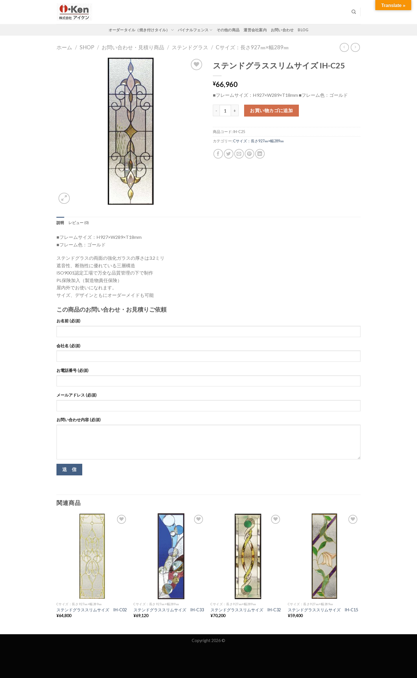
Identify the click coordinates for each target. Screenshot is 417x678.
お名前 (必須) (68, 320)
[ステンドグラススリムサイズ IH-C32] (246, 556)
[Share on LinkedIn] (260, 154)
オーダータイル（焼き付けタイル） (141, 30)
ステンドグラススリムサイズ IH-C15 (323, 609)
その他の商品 (228, 30)
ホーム (64, 47)
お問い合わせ (282, 30)
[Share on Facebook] (218, 154)
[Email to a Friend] (239, 154)
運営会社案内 (255, 30)
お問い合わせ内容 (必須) (78, 419)
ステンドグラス (190, 47)
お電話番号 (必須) (72, 370)
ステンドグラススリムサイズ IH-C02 (91, 609)
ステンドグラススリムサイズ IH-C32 (246, 609)
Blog (303, 30)
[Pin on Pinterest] (249, 154)
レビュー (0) (78, 222)
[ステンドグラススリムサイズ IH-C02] (92, 556)
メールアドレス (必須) (76, 394)
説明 (60, 222)
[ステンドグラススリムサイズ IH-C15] (323, 556)
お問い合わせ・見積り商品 (133, 47)
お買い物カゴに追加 (271, 110)
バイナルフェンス (195, 30)
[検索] (354, 11)
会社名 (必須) (68, 345)
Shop (87, 47)
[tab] (60, 222)
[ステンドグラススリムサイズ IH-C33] (169, 556)
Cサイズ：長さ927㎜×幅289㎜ (252, 47)
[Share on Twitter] (228, 154)
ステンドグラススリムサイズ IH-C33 (168, 609)
